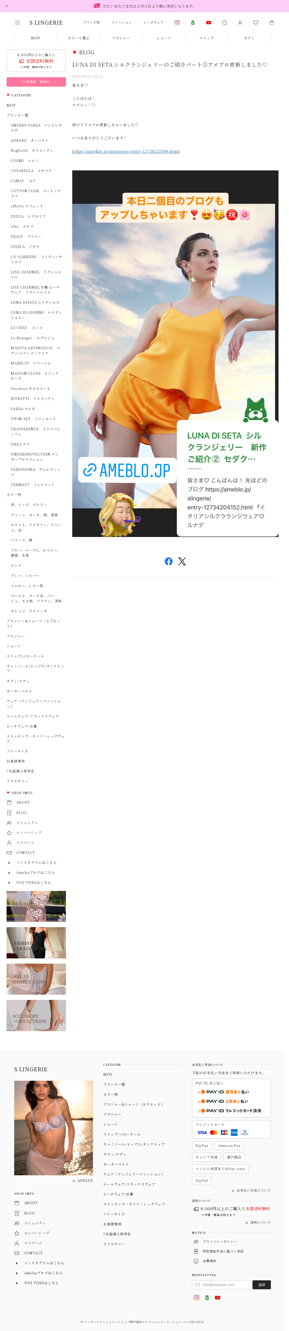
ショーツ (164, 37)
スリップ (206, 37)
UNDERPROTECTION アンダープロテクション (35, 457)
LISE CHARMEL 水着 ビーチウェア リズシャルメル (35, 290)
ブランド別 (91, 22)
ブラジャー (121, 37)
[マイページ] (240, 22)
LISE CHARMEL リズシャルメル (36, 274)
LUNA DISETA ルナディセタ (35, 302)
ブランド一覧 (18, 115)
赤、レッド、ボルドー (29, 504)
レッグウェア (153, 22)
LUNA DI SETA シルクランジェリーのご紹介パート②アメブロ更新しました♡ (170, 64)
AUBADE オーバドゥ (30, 140)
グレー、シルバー (25, 575)
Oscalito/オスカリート (30, 388)
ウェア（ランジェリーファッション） (34, 703)
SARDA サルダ (23, 408)
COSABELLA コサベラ (31, 170)
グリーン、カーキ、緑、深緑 (34, 514)
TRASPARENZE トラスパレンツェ (36, 431)
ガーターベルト (19, 690)
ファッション (121, 22)
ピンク (16, 565)
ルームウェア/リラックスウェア (33, 716)
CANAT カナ (23, 180)
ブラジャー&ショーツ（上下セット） (33, 623)
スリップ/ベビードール (25, 656)
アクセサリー (18, 781)
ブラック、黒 (22, 539)
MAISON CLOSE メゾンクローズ (35, 376)
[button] (21, 22)
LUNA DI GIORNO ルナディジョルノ (36, 315)
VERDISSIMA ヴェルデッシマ (36, 472)
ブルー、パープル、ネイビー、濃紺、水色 (35, 553)
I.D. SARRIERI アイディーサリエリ (37, 259)
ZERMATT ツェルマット (33, 484)
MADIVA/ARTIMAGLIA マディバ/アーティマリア (35, 350)
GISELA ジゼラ (25, 246)
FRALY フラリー (26, 236)
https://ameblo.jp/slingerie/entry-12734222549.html (126, 151)
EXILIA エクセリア (28, 216)
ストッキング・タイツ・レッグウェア (36, 739)
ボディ (249, 37)
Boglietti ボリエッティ (32, 150)
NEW (35, 37)
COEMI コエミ (26, 160)
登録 (261, 1284)
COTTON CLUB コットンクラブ (36, 193)
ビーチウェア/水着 (22, 726)
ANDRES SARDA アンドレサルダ (36, 128)
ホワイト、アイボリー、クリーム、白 (36, 527)
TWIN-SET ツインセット (33, 418)
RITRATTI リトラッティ (33, 398)
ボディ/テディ (18, 680)
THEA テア (20, 444)
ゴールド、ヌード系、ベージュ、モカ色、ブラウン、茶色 (36, 598)
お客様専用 (16, 761)
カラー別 (14, 494)
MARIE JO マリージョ (31, 363)
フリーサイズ (17, 751)
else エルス (22, 226)
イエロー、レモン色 (27, 585)
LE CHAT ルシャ (29, 327)
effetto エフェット (27, 205)
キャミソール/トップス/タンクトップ (35, 669)
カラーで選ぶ (79, 37)
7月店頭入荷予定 (22, 771)
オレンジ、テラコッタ (29, 610)
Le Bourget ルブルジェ (33, 337)
